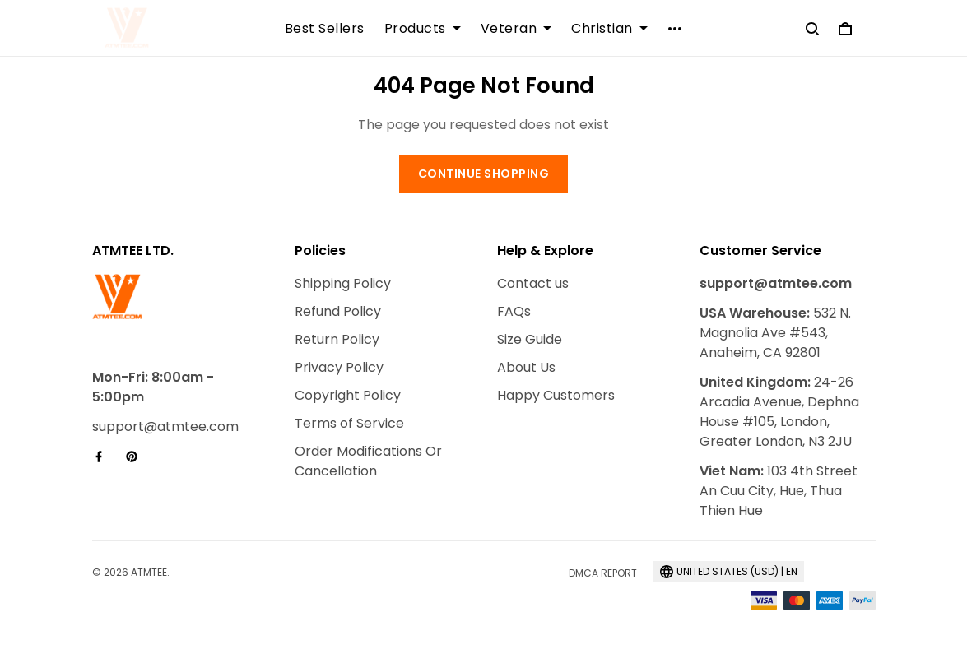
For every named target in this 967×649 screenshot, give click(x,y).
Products (422, 29)
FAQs (514, 311)
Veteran (516, 29)
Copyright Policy (348, 395)
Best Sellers (325, 29)
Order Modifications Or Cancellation (368, 461)
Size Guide (529, 339)
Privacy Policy (339, 367)
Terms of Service (349, 423)
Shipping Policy (343, 283)
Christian (609, 29)
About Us (526, 367)
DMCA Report (603, 573)
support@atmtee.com (165, 426)
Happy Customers (556, 395)
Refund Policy (338, 311)
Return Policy (337, 339)
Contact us (533, 283)
